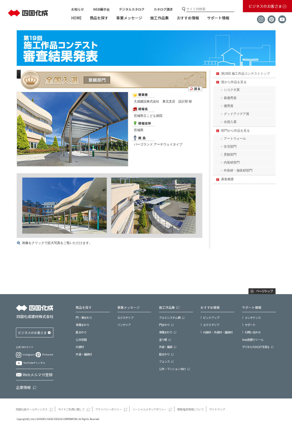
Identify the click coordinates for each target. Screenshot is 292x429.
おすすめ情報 (188, 17)
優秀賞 (228, 106)
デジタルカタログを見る (255, 346)
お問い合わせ (253, 332)
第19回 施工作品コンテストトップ (245, 73)
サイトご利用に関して (71, 409)
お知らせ (77, 9)
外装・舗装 (166, 346)
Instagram (29, 354)
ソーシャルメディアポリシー (149, 409)
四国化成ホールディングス (32, 409)
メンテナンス (253, 317)
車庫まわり (82, 324)
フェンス (164, 361)
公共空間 (81, 339)
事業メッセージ (129, 17)
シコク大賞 (232, 90)
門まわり (164, 324)
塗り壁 (163, 339)
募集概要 (227, 179)
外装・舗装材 (84, 354)
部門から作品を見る (235, 130)
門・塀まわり (84, 317)
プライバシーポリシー (108, 409)
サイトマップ (217, 409)
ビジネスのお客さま (265, 6)
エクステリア (125, 317)
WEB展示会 (101, 9)
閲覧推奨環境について (190, 409)
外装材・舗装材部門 (238, 170)
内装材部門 (232, 162)
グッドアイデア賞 (236, 114)
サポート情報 (218, 17)
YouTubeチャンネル (34, 362)
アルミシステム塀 (170, 317)
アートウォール (235, 138)
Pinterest (47, 354)
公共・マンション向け (172, 368)
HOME (76, 17)
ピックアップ (211, 317)
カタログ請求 (163, 9)
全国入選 (230, 122)
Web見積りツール (252, 339)
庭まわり (81, 332)
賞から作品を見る (234, 82)
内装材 (80, 346)
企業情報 (23, 387)
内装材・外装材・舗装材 (218, 332)
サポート (250, 325)
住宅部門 (230, 146)
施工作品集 (159, 17)
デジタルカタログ (131, 9)
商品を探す (99, 17)
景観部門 (230, 154)
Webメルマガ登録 (38, 374)
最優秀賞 (230, 98)
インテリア (124, 324)
